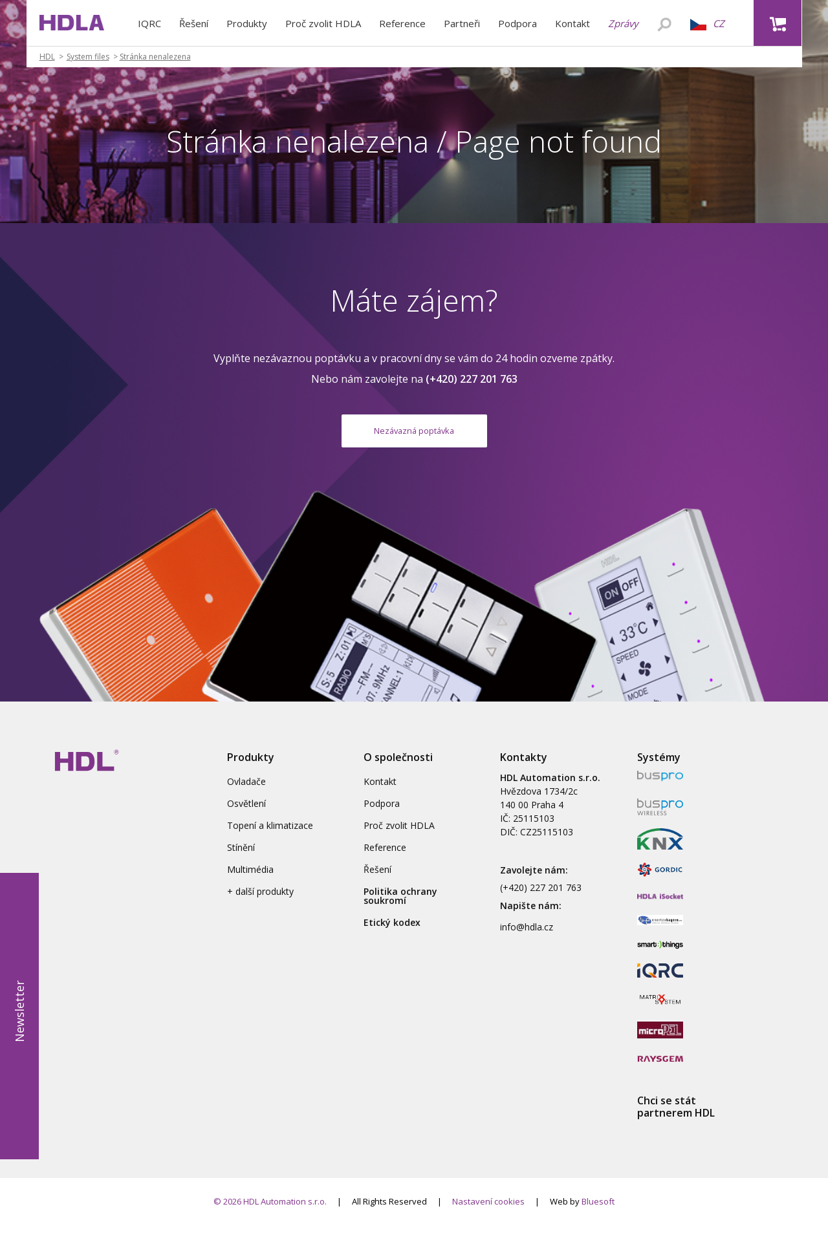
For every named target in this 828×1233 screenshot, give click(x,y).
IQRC (149, 23)
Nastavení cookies (488, 1209)
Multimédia (250, 877)
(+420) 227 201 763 (541, 895)
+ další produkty (260, 899)
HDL (47, 57)
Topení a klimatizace (270, 833)
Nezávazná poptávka (414, 434)
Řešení (193, 23)
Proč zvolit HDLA (323, 23)
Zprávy (623, 23)
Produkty (246, 23)
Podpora (517, 23)
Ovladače (246, 789)
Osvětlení (246, 811)
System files (88, 57)
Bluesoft (598, 1209)
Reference (402, 23)
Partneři (462, 23)
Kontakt (572, 23)
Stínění (241, 855)
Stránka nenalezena (155, 57)
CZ (707, 23)
